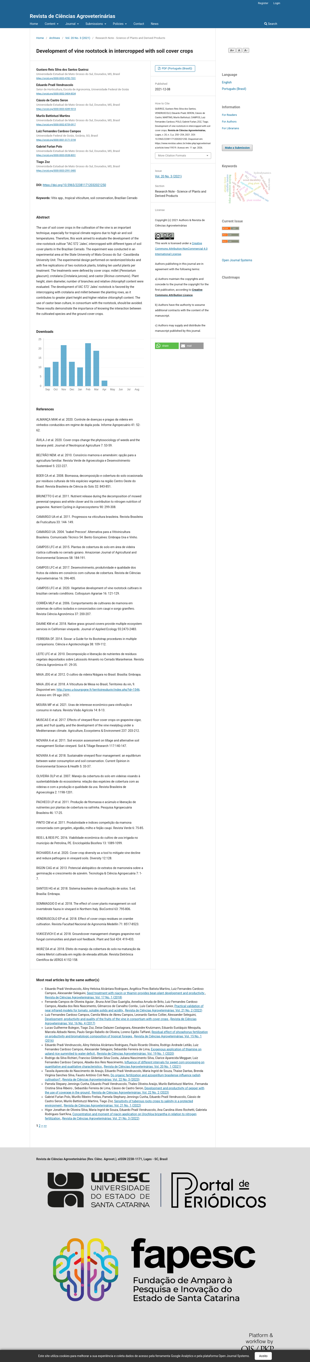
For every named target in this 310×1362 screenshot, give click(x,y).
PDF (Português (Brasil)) (176, 68)
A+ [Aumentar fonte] (232, 50)
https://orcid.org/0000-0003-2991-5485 (56, 170)
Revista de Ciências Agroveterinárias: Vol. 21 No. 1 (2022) (102, 1105)
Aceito (263, 1356)
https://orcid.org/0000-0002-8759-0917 (56, 124)
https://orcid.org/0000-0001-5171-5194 (56, 140)
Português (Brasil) (234, 89)
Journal (70, 24)
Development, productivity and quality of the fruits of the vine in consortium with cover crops (107, 1019)
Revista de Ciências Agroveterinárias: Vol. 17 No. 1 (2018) (83, 997)
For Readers (229, 114)
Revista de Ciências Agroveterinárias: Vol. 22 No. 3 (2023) (100, 1079)
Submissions (94, 24)
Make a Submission (237, 147)
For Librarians (230, 128)
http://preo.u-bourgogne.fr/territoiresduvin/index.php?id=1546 (98, 689)
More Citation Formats (172, 155)
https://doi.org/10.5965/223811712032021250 (74, 185)
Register (263, 3)
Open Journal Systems (237, 260)
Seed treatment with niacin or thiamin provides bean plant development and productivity (146, 993)
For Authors (229, 121)
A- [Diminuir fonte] (245, 50)
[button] (167, 346)
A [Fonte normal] (239, 50)
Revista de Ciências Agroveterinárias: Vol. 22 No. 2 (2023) (130, 1092)
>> (45, 1126)
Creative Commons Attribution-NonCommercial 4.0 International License (181, 249)
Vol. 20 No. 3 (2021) (77, 38)
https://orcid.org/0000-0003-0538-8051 (56, 155)
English (227, 82)
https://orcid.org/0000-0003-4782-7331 (56, 78)
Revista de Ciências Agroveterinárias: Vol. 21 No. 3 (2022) (100, 1118)
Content (50, 24)
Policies (118, 24)
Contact (138, 24)
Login (276, 3)
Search (270, 24)
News (154, 24)
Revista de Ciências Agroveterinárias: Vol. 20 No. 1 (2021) (142, 1066)
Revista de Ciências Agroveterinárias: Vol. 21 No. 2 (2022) (163, 1010)
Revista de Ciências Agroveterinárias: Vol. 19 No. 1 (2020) (135, 1053)
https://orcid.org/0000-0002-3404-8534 (56, 93)
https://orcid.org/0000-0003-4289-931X (56, 109)
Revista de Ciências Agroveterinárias (72, 16)
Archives (54, 38)
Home (34, 24)
